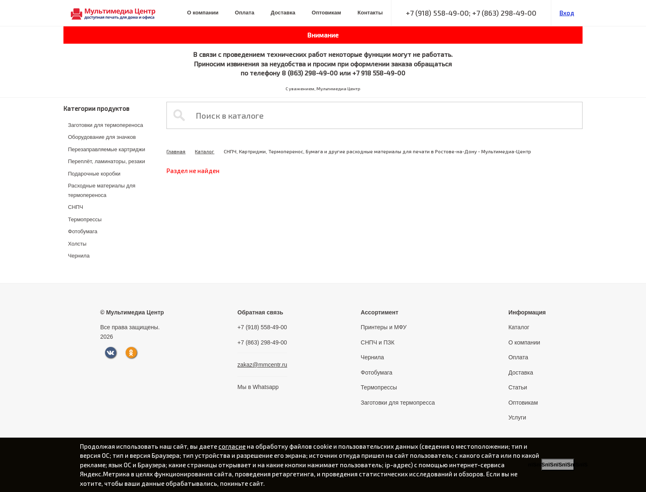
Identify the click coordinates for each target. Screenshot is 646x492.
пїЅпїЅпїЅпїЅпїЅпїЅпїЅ (557, 465)
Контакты (370, 12)
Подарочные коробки (94, 174)
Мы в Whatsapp (258, 387)
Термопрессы (85, 219)
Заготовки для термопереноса (105, 125)
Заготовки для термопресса (398, 402)
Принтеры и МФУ (384, 327)
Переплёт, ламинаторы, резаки (106, 161)
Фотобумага (82, 231)
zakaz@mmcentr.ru (262, 364)
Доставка (283, 12)
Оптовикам (326, 12)
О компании (202, 12)
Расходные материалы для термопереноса (102, 190)
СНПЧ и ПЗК (378, 342)
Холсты (77, 244)
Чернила (78, 256)
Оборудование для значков (102, 137)
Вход (566, 12)
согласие (232, 446)
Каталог (204, 151)
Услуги (517, 417)
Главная (175, 151)
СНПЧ (75, 207)
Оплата (244, 12)
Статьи (517, 387)
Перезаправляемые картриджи (106, 149)
